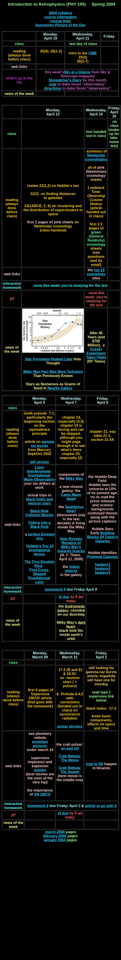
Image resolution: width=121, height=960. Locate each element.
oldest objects (72, 569)
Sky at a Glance (77, 72)
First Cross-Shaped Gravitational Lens (39, 576)
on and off (69, 748)
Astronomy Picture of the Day (60, 25)
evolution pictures (40, 744)
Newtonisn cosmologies (96, 157)
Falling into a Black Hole (39, 525)
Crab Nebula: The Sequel (70, 770)
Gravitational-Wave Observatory (39, 477)
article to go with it (101, 806)
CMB (93, 53)
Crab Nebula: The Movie (70, 758)
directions (52, 88)
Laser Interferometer (39, 469)
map (52, 84)
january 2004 (55, 840)
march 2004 (55, 832)
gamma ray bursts (42, 444)
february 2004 (55, 836)
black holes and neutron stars (39, 501)
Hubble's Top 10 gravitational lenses (40, 550)
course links (60, 21)
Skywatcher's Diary (65, 80)
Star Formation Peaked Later (49, 359)
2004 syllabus (60, 13)
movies (40, 770)
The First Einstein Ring (39, 564)
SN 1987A (42, 794)
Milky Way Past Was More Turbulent (53, 372)
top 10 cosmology (96, 272)
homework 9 (55, 589)
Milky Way (74, 478)
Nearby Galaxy (60, 388)
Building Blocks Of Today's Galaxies (102, 537)
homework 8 (38, 806)
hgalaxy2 (102, 568)
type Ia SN (94, 764)
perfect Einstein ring (41, 536)
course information (60, 17)
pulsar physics (69, 726)
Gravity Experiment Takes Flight (96, 353)
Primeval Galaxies (102, 557)
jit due (64, 597)
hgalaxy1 (102, 564)
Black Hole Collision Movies (39, 513)
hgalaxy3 (102, 572)
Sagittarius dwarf (74, 509)
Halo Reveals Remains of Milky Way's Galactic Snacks (71, 545)
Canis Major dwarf (71, 497)
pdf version (39, 462)
